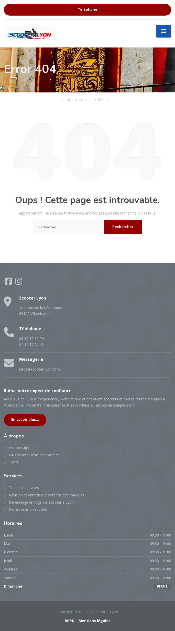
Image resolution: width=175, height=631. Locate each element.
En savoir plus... (25, 419)
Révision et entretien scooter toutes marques (46, 495)
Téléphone (87, 9)
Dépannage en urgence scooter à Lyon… (42, 502)
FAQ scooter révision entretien (34, 455)
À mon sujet (19, 447)
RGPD (69, 620)
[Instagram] (18, 282)
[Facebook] (9, 282)
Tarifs (13, 462)
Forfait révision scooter (28, 509)
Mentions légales (95, 620)
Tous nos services (24, 487)
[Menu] (163, 31)
